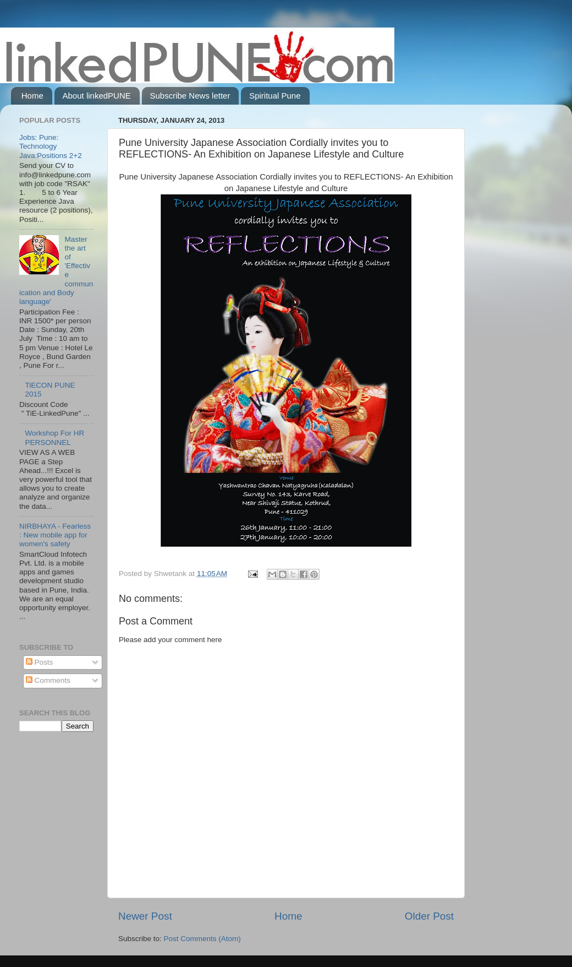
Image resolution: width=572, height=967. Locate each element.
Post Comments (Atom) (202, 939)
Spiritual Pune (274, 95)
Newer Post (145, 916)
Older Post (429, 916)
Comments (48, 680)
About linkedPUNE (97, 95)
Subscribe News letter (190, 95)
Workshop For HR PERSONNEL (54, 437)
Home (32, 95)
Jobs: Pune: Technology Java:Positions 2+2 (50, 146)
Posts (39, 662)
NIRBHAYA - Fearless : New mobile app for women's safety (55, 535)
